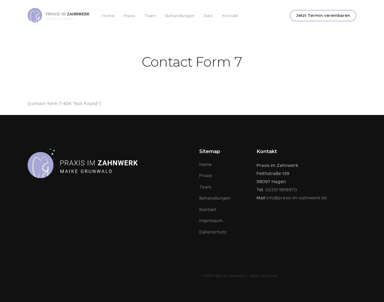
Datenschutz (212, 232)
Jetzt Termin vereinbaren (323, 15)
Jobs (208, 15)
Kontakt (230, 15)
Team (150, 15)
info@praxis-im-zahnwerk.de (296, 198)
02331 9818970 (281, 190)
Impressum (211, 221)
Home (108, 15)
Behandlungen (179, 15)
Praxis (129, 15)
